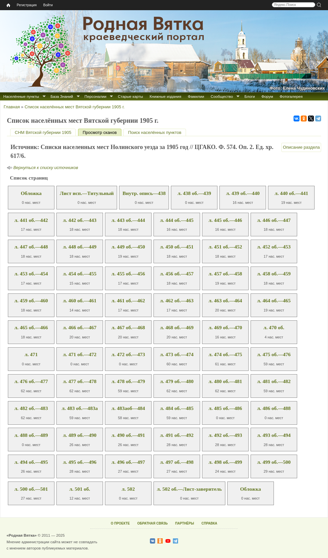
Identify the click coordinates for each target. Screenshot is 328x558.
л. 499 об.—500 (274, 462)
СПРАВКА (209, 523)
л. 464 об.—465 (274, 300)
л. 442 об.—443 (79, 220)
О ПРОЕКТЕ (120, 523)
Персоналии (96, 96)
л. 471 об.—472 (79, 354)
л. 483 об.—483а (80, 408)
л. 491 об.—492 (177, 435)
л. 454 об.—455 (79, 273)
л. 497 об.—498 (177, 462)
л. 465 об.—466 (31, 327)
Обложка (31, 193)
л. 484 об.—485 (177, 408)
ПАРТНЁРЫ (184, 523)
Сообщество (222, 96)
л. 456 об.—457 (177, 273)
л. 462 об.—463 (177, 300)
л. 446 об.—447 (274, 220)
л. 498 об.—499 (225, 462)
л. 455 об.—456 (128, 273)
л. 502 (128, 489)
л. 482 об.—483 (31, 408)
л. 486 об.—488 (274, 408)
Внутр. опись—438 (144, 193)
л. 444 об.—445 (177, 220)
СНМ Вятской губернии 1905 (43, 132)
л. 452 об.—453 (274, 246)
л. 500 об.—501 (31, 489)
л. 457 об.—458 (225, 273)
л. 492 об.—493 (225, 435)
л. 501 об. (79, 489)
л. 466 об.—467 (79, 327)
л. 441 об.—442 (31, 220)
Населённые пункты (21, 96)
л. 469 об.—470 (225, 327)
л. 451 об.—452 (225, 246)
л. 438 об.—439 (194, 193)
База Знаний (62, 96)
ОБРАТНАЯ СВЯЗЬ (152, 523)
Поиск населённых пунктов (154, 132)
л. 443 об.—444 (128, 220)
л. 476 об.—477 (31, 381)
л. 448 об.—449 (79, 246)
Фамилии (196, 96)
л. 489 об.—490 (79, 435)
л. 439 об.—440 (242, 193)
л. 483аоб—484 (128, 408)
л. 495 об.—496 (79, 462)
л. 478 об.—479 (128, 381)
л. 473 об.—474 (177, 354)
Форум (267, 96)
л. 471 (31, 354)
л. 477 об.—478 (79, 381)
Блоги (249, 96)
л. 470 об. (273, 327)
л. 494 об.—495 (31, 462)
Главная (12, 106)
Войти (48, 5)
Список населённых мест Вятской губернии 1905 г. (75, 106)
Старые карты (130, 96)
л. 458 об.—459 (274, 273)
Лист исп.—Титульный (86, 193)
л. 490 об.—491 (128, 435)
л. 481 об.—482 (274, 381)
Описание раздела (301, 147)
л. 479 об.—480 (177, 381)
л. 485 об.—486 (225, 408)
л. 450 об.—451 (177, 246)
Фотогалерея (291, 96)
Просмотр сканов (102, 132)
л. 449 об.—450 (128, 246)
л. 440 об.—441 (291, 193)
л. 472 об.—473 (128, 354)
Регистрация (27, 5)
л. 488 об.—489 (31, 435)
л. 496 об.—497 (128, 462)
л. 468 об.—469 (177, 327)
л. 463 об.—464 (225, 300)
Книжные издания (165, 96)
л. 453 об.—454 (31, 273)
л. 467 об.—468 (128, 327)
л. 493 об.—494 (274, 435)
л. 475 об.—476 (274, 354)
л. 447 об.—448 (31, 246)
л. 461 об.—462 (128, 300)
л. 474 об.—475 (225, 354)
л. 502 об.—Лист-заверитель (189, 489)
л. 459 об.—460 (31, 300)
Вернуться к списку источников (45, 167)
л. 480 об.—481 (225, 381)
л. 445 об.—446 (225, 220)
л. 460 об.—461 (79, 300)
